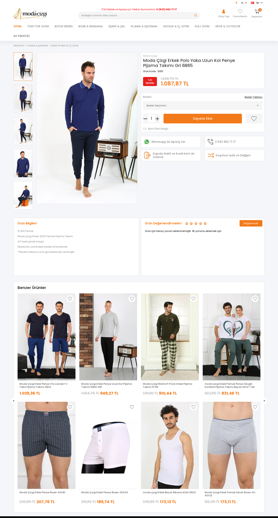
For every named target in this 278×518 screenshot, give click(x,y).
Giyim (17, 26)
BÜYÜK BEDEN (64, 26)
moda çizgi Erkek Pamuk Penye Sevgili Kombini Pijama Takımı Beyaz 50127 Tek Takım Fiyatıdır (230, 385)
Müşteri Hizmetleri (86, 442)
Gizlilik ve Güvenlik (149, 447)
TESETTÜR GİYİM (38, 26)
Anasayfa (81, 425)
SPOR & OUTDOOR (227, 26)
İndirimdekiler (84, 436)
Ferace (17, 436)
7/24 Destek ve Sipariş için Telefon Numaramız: (139, 9)
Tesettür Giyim (22, 425)
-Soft (117, 513)
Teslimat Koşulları (149, 425)
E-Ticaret (127, 513)
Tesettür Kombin (23, 442)
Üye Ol (205, 436)
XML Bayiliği (145, 458)
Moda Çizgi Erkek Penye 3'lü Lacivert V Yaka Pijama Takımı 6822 (43, 385)
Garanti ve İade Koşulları (153, 442)
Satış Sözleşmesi (148, 436)
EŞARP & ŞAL (116, 26)
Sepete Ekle (202, 118)
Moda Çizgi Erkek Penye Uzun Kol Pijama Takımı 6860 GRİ (106, 385)
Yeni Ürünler (83, 431)
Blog (141, 453)
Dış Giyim (19, 431)
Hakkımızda (208, 431)
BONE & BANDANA (90, 26)
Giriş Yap (207, 425)
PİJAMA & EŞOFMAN (144, 26)
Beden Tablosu (253, 97)
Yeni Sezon (20, 447)
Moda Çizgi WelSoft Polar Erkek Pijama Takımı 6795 (167, 385)
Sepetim (81, 447)
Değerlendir (251, 223)
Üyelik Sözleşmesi (149, 431)
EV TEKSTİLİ (22, 36)
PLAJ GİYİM (202, 26)
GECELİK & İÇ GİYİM (176, 26)
